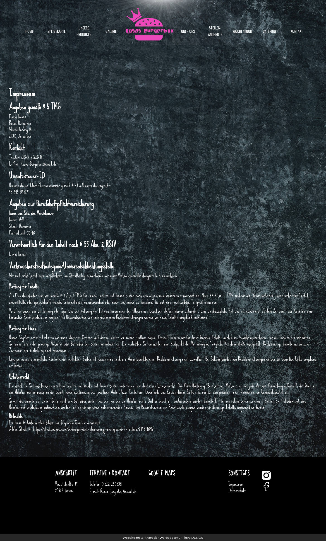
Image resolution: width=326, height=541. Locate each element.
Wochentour (242, 31)
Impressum (235, 484)
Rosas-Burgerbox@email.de (118, 491)
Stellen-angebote (215, 31)
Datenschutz (237, 490)
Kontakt (296, 31)
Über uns (188, 31)
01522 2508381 (112, 484)
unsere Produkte (84, 31)
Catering (269, 31)
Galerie (111, 31)
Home (29, 31)
